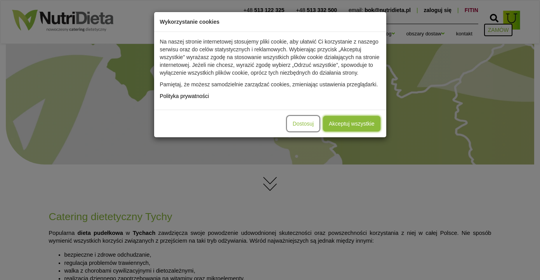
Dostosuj (303, 124)
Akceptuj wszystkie (351, 124)
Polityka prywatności (184, 96)
